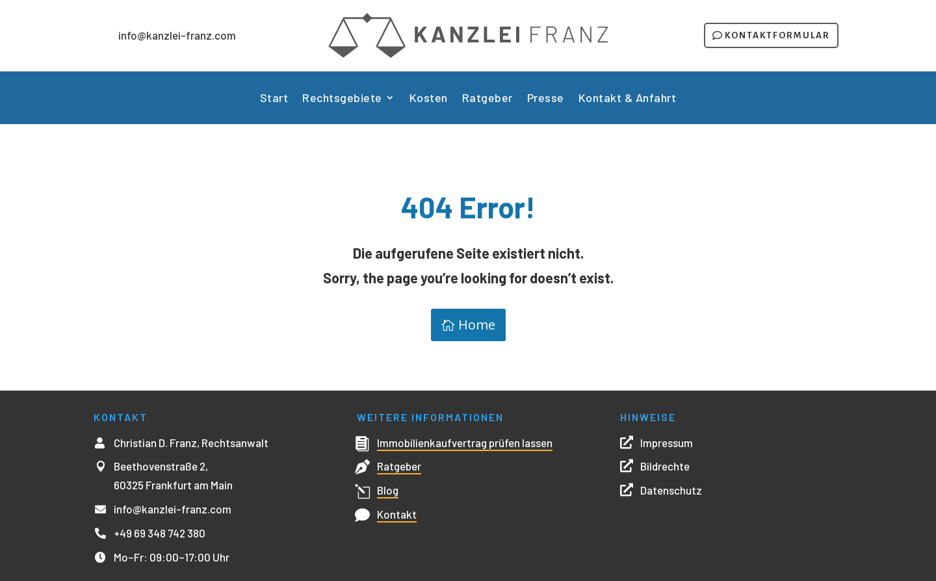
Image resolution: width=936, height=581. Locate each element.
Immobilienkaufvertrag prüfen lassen (464, 442)
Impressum (666, 442)
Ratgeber (487, 99)
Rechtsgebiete (342, 99)
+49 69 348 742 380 (159, 532)
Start (274, 99)
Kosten (429, 99)
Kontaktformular (777, 35)
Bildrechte (665, 465)
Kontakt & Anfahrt (627, 99)
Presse (545, 99)
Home (476, 324)
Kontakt (397, 514)
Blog (387, 490)
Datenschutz (671, 490)
